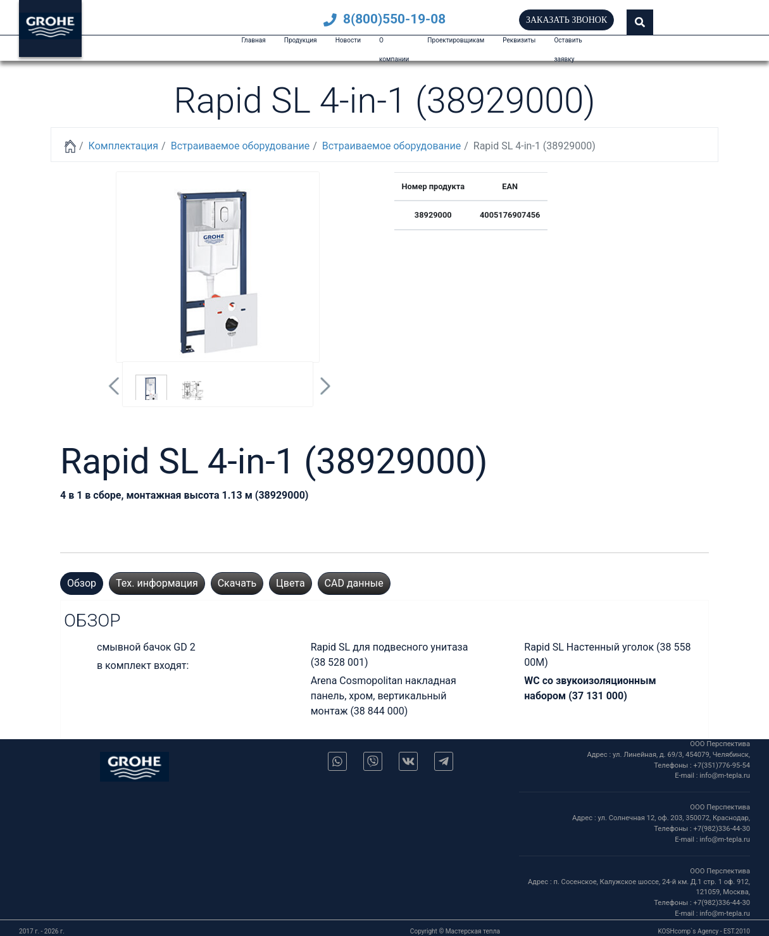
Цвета (290, 583)
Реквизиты (519, 40)
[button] (640, 22)
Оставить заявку (568, 50)
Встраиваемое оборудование (240, 146)
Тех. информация (157, 583)
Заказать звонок (566, 20)
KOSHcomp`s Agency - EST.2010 (704, 931)
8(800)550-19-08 (384, 19)
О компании (394, 50)
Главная (253, 40)
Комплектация (123, 146)
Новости (348, 40)
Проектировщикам (455, 40)
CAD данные (354, 583)
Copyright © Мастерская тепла (455, 931)
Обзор (81, 583)
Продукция (300, 40)
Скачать (237, 583)
